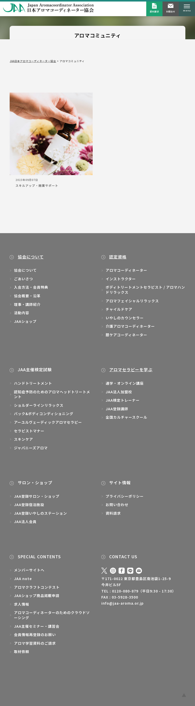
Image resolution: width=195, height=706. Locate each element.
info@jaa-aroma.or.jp (122, 603)
